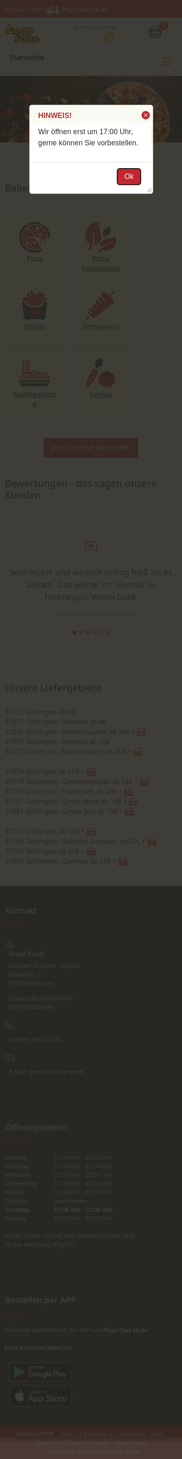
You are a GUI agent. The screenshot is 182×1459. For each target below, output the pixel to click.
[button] (145, 115)
